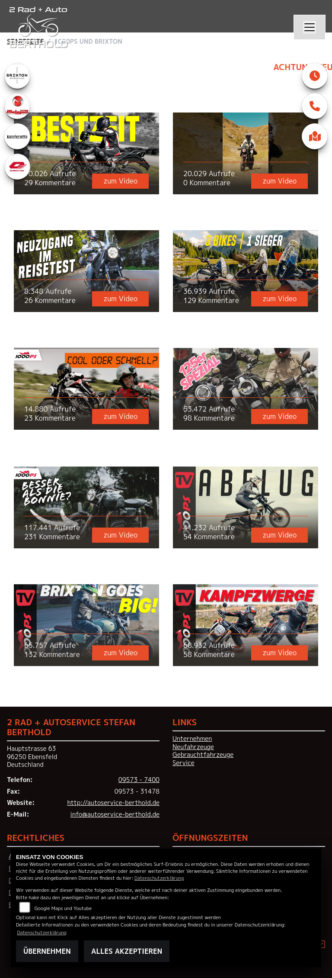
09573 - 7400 (139, 779)
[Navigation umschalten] (310, 27)
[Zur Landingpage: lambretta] (17, 136)
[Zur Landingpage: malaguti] (17, 106)
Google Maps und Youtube (63, 908)
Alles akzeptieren (126, 951)
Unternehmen (192, 738)
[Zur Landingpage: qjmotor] (17, 167)
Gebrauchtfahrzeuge (202, 754)
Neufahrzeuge (193, 747)
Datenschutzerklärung (159, 878)
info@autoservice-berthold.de (115, 814)
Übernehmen (47, 951)
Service (183, 763)
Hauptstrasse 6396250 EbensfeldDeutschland (32, 756)
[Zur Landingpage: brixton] (17, 76)
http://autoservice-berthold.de (113, 802)
